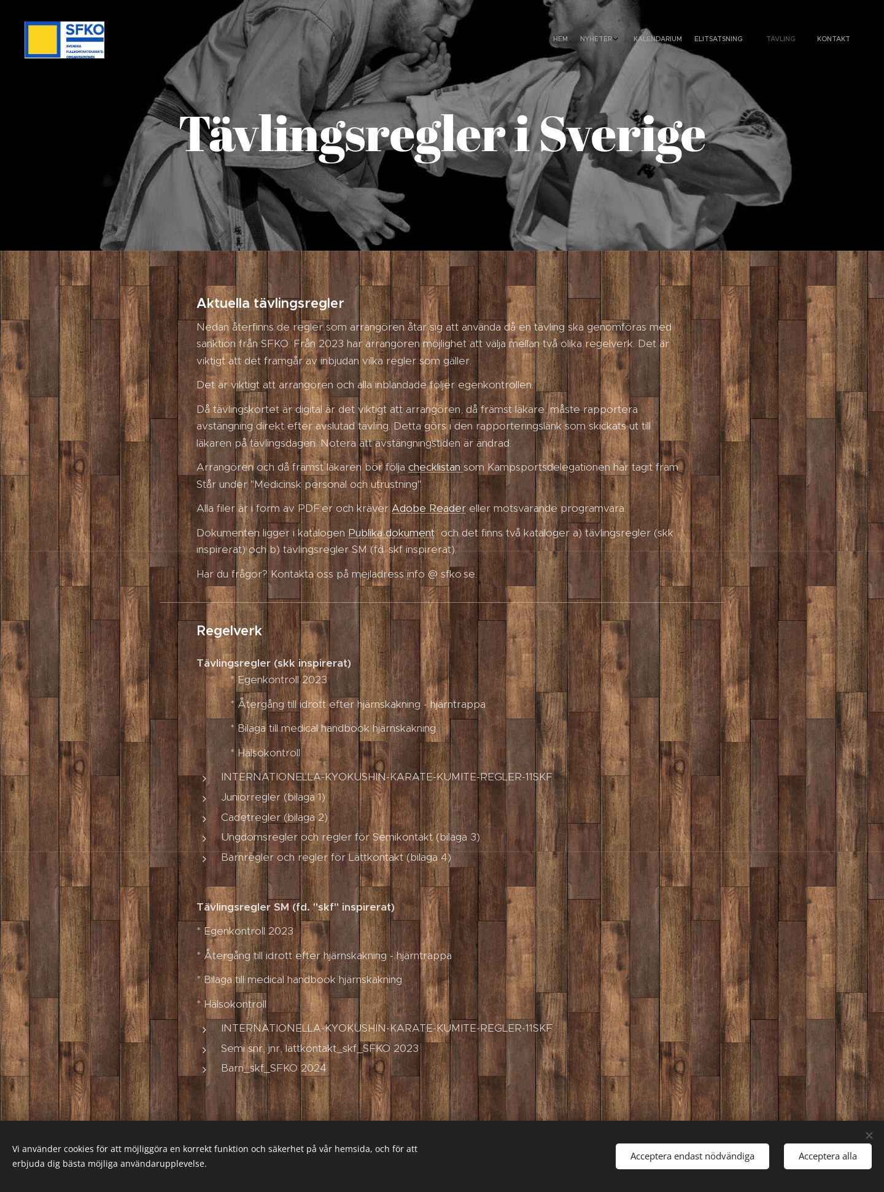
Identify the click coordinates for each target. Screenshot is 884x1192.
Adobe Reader (429, 508)
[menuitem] (762, 40)
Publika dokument (391, 532)
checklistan (435, 467)
